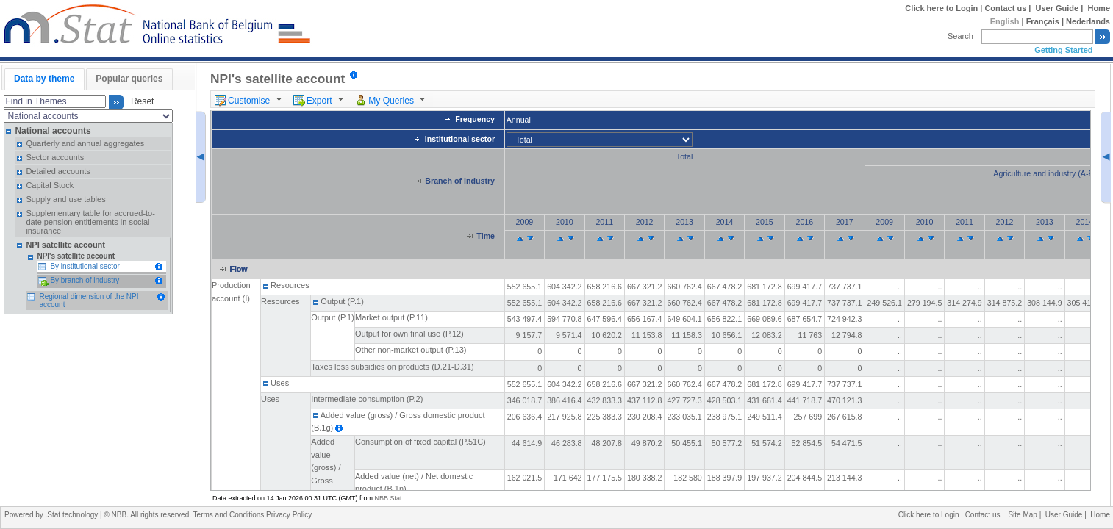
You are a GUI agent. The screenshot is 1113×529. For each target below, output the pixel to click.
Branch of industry (460, 180)
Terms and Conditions (230, 515)
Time (485, 236)
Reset (140, 102)
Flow (238, 268)
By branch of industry (84, 280)
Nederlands (1088, 21)
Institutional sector (460, 138)
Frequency (475, 119)
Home (1098, 8)
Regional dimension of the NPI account (88, 300)
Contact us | (1008, 8)
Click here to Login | (944, 8)
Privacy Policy (289, 515)
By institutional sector (85, 266)
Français (1042, 21)
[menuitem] (250, 99)
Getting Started (1063, 50)
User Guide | (1061, 8)
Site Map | (1026, 515)
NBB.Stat (388, 498)
